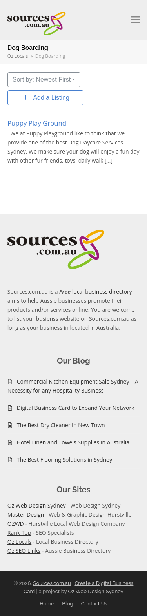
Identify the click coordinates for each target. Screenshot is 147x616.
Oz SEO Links (24, 550)
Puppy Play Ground (36, 123)
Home (47, 604)
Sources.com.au (52, 583)
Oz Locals (19, 541)
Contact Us (94, 604)
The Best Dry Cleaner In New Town (61, 425)
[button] (135, 19)
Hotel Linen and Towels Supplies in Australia (73, 442)
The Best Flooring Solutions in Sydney (64, 459)
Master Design (25, 514)
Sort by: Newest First (42, 79)
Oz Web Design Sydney (36, 505)
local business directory (102, 291)
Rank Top (19, 532)
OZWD (15, 523)
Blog (67, 604)
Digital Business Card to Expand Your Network (75, 407)
